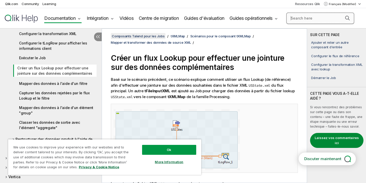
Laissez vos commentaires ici (337, 140)
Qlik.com (11, 4)
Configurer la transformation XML (48, 34)
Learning (49, 4)
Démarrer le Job (323, 78)
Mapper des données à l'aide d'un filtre (53, 83)
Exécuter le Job (32, 58)
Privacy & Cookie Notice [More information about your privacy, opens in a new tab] (99, 167)
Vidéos (126, 18)
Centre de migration (159, 18)
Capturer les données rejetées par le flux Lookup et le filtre (54, 95)
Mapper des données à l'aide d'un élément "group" (56, 110)
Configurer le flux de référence (335, 56)
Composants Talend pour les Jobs (138, 36)
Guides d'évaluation (204, 18)
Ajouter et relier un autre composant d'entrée (330, 44)
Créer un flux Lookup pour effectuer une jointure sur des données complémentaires (54, 70)
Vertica (14, 177)
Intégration (98, 18)
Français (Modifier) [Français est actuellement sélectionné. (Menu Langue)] (343, 4)
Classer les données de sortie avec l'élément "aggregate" (49, 125)
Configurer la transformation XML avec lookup (336, 67)
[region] (104, 157)
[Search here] (320, 18)
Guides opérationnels (251, 18)
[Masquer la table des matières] (98, 37)
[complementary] (336, 105)
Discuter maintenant (322, 158)
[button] (347, 18)
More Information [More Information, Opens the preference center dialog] (169, 162)
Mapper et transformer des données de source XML (151, 42)
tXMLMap (178, 36)
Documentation (60, 18)
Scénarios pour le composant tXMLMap (220, 36)
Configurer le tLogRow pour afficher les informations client (53, 46)
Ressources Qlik (307, 4)
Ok (169, 150)
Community (30, 4)
